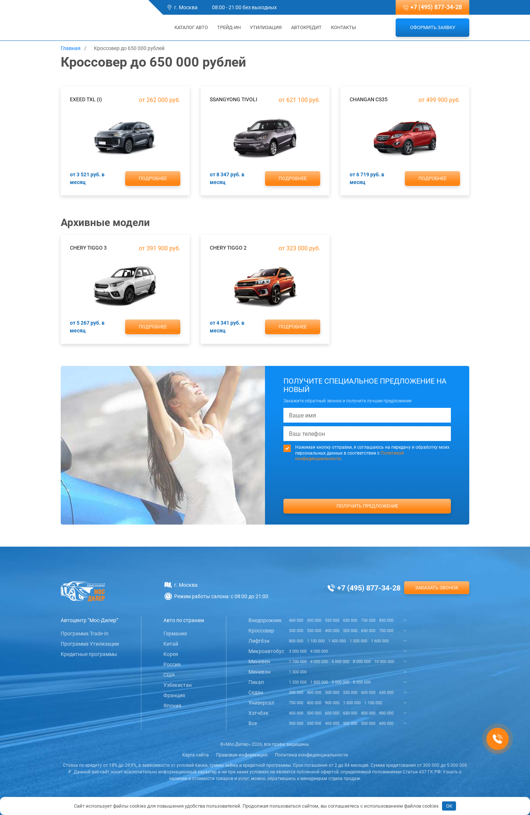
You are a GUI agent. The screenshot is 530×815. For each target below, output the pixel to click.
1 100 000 (316, 641)
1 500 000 (358, 641)
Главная (71, 48)
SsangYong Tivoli (233, 99)
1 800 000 (319, 682)
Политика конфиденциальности (311, 755)
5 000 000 (340, 661)
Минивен (259, 661)
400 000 (296, 620)
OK (449, 806)
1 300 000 (298, 672)
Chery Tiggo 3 (88, 248)
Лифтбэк (259, 641)
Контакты (343, 27)
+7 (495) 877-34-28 (436, 7)
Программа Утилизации (90, 644)
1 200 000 (298, 682)
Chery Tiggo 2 (228, 248)
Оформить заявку (432, 27)
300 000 (296, 630)
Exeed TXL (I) (86, 99)
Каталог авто (189, 27)
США (169, 675)
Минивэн (259, 672)
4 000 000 (319, 651)
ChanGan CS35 (369, 99)
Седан (255, 692)
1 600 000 (380, 641)
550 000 (332, 620)
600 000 (368, 692)
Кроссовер (261, 631)
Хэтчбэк (258, 713)
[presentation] (367, 494)
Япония (172, 706)
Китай (170, 644)
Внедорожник (265, 620)
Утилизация (266, 27)
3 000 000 (298, 651)
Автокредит (306, 27)
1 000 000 (352, 703)
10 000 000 (384, 661)
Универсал (261, 703)
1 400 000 (337, 641)
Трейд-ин (229, 27)
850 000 (386, 620)
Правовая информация (242, 755)
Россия (172, 664)
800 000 (296, 641)
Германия (175, 633)
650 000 (350, 620)
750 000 (368, 620)
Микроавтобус (266, 651)
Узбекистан (177, 685)
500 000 (314, 620)
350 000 (314, 630)
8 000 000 (362, 661)
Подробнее (153, 178)
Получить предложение (367, 506)
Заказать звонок (436, 587)
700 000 (386, 630)
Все (252, 723)
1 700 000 (298, 661)
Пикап (256, 682)
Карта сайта (195, 755)
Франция (174, 695)
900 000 (332, 703)
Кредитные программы (89, 654)
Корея (170, 654)
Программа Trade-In (85, 633)
